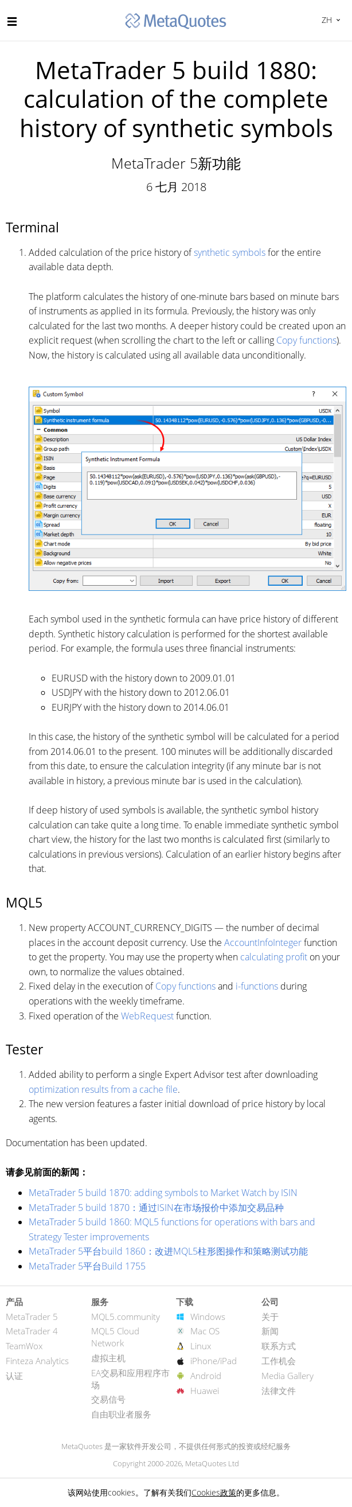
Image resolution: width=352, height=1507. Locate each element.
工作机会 (278, 1360)
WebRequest (147, 1016)
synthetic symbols (229, 252)
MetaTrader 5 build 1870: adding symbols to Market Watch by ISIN (163, 1192)
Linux (200, 1346)
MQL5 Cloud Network (115, 1337)
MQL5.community (125, 1316)
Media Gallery (287, 1375)
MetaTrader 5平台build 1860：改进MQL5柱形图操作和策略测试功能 (168, 1251)
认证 (14, 1375)
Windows (207, 1316)
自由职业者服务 (121, 1414)
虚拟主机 (108, 1358)
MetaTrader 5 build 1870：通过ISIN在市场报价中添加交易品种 (156, 1207)
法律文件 (278, 1390)
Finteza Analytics (37, 1360)
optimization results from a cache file (103, 1089)
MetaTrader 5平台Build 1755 (87, 1266)
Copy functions (306, 340)
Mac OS (205, 1331)
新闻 (270, 1331)
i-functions (257, 986)
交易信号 (108, 1399)
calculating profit (273, 957)
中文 (325, 19)
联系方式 (278, 1346)
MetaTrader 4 (32, 1331)
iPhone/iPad (213, 1360)
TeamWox (24, 1346)
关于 (270, 1316)
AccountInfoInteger (263, 942)
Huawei (204, 1390)
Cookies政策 (213, 1492)
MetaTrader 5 (32, 1316)
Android (205, 1375)
